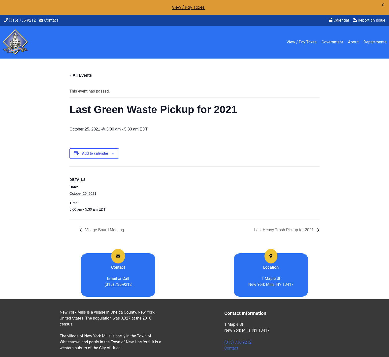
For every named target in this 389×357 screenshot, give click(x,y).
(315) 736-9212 (20, 20)
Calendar (339, 20)
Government (332, 42)
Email (112, 278)
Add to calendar (95, 153)
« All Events (80, 75)
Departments (375, 42)
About (353, 42)
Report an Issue (369, 20)
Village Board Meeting (104, 230)
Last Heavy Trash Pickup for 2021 (284, 230)
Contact (48, 20)
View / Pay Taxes (302, 42)
